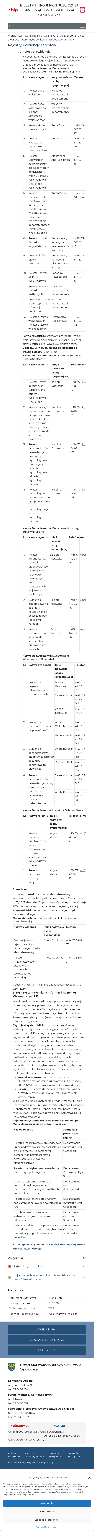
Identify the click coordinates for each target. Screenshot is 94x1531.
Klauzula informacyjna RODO (35, 1455)
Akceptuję (47, 1503)
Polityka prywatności (14, 1455)
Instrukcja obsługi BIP (74, 1455)
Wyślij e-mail (61, 1330)
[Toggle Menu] (82, 26)
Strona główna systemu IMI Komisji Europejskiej (44, 1244)
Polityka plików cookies (45, 1527)
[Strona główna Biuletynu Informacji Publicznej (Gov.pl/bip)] (29, 1426)
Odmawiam (47, 1511)
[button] (89, 1477)
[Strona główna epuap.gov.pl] (68, 1426)
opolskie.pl (47, 1350)
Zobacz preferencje (47, 1519)
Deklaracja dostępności (55, 1455)
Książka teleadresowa (47, 1339)
